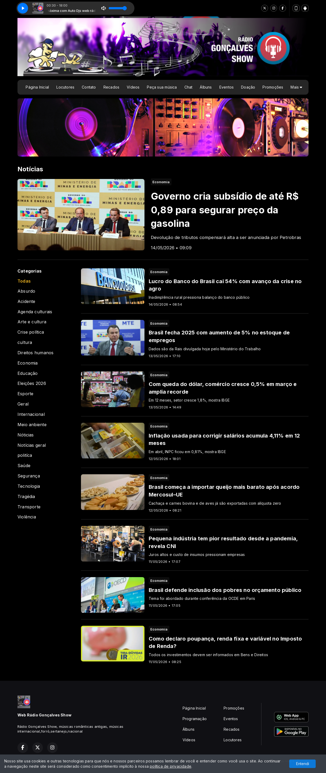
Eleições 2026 (31, 383)
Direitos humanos (35, 352)
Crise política (30, 332)
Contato (89, 87)
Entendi (302, 763)
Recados (111, 87)
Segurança (28, 475)
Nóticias (25, 435)
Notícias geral (31, 445)
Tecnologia (28, 486)
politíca (24, 455)
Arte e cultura (31, 321)
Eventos (226, 87)
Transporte (28, 506)
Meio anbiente (32, 424)
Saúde (23, 465)
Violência (26, 516)
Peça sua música (162, 87)
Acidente (26, 301)
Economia (27, 363)
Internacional (31, 414)
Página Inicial (37, 87)
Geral (23, 404)
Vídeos (133, 87)
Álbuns (206, 87)
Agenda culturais (34, 311)
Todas (24, 281)
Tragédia (26, 496)
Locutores (65, 87)
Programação (195, 718)
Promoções (272, 87)
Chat (188, 87)
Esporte (25, 393)
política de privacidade (170, 766)
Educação (27, 373)
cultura (24, 342)
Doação (248, 87)
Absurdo (26, 291)
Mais (296, 87)
